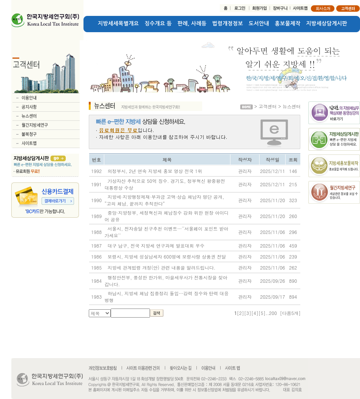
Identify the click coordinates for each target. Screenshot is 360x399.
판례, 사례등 (192, 23)
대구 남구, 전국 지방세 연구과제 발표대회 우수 (156, 245)
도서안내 (259, 23)
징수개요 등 (158, 23)
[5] (262, 313)
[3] (247, 313)
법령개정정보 (227, 23)
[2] (240, 313)
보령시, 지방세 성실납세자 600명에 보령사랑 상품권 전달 (167, 256)
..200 (271, 313)
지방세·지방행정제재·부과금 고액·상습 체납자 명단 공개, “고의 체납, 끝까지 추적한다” (164, 200)
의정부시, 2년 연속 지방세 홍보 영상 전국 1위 (155, 171)
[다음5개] (290, 313)
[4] (254, 313)
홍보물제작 (288, 23)
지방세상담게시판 (327, 23)
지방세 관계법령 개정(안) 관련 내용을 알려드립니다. (162, 267)
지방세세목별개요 (118, 23)
